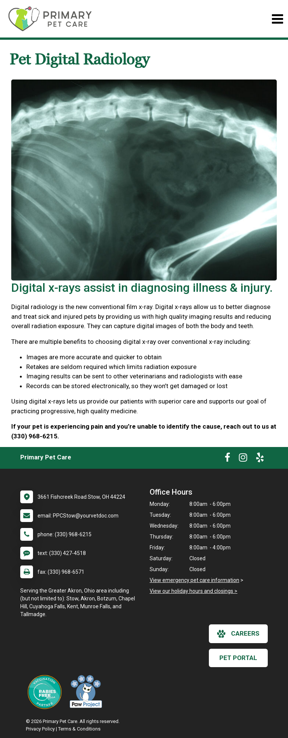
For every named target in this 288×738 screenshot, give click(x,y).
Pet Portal (238, 658)
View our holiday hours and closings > (193, 591)
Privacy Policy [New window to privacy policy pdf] (40, 729)
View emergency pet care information (194, 580)
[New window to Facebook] (227, 459)
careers (238, 634)
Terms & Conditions (79, 729)
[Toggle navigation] (277, 19)
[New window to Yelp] (260, 459)
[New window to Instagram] (243, 459)
